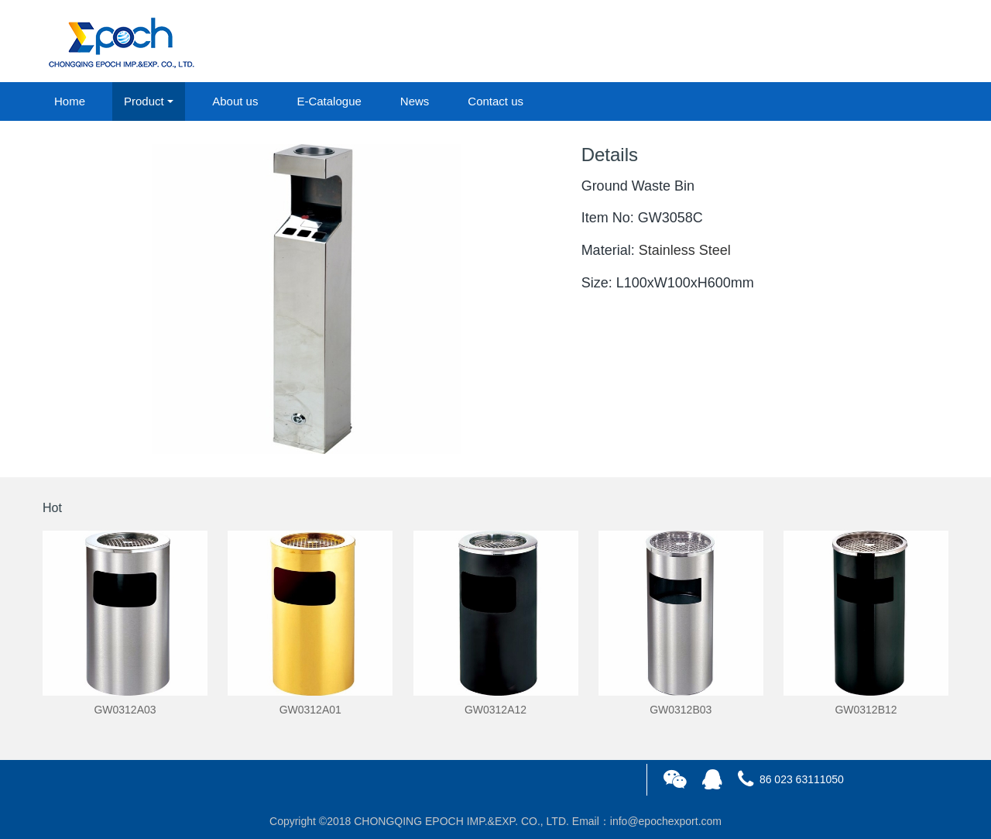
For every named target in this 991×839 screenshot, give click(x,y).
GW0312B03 (681, 709)
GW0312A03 (125, 709)
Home (69, 101)
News (415, 101)
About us (235, 101)
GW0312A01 (310, 709)
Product (144, 101)
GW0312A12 (495, 709)
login (843, 42)
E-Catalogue (329, 101)
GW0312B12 (866, 709)
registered (913, 42)
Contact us (495, 101)
